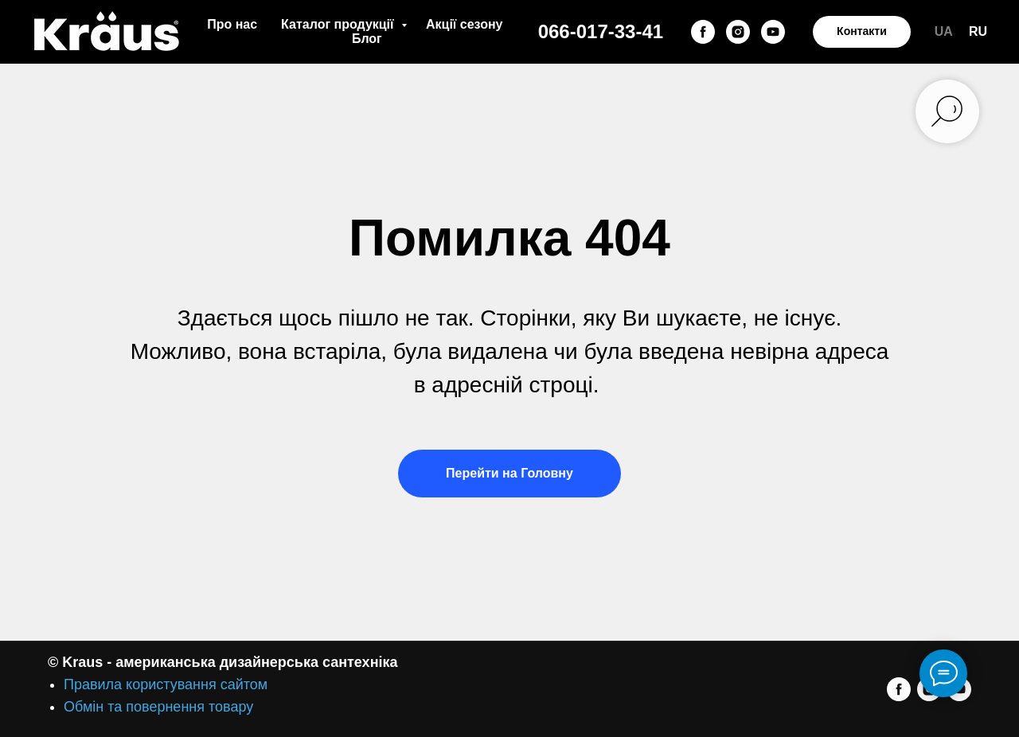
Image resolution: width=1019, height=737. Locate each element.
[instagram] (738, 32)
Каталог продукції (339, 24)
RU (978, 31)
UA (944, 31)
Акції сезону (464, 24)
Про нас (232, 24)
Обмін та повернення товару (158, 707)
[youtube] (773, 32)
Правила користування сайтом (165, 684)
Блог (367, 38)
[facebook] (703, 32)
